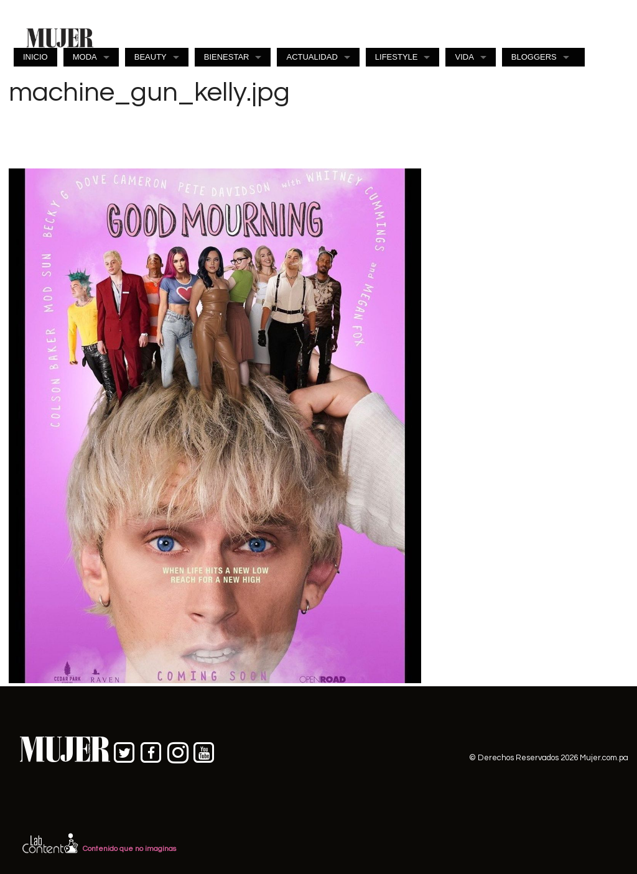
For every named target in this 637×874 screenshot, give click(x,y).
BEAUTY (150, 57)
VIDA (464, 57)
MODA (85, 57)
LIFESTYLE (396, 57)
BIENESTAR (226, 57)
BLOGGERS (534, 57)
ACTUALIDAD (311, 57)
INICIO (35, 57)
